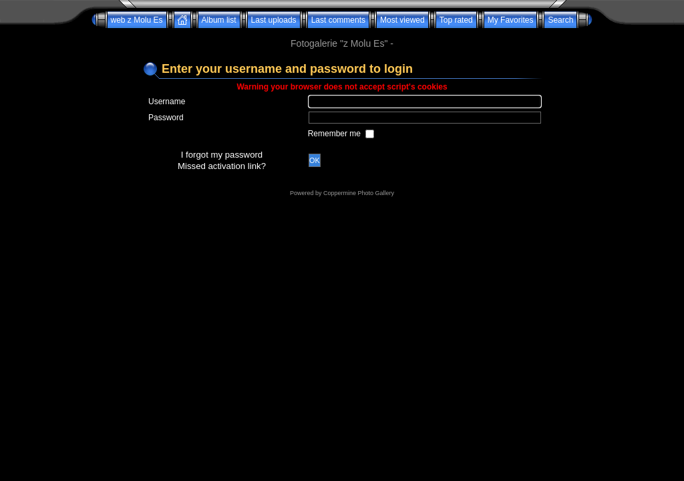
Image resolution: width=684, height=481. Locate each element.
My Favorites (511, 20)
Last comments (338, 20)
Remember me (335, 133)
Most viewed (402, 20)
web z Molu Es (137, 20)
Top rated (456, 20)
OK (314, 160)
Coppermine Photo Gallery (358, 193)
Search (560, 20)
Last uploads (274, 20)
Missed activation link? (222, 166)
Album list (219, 20)
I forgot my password (222, 155)
